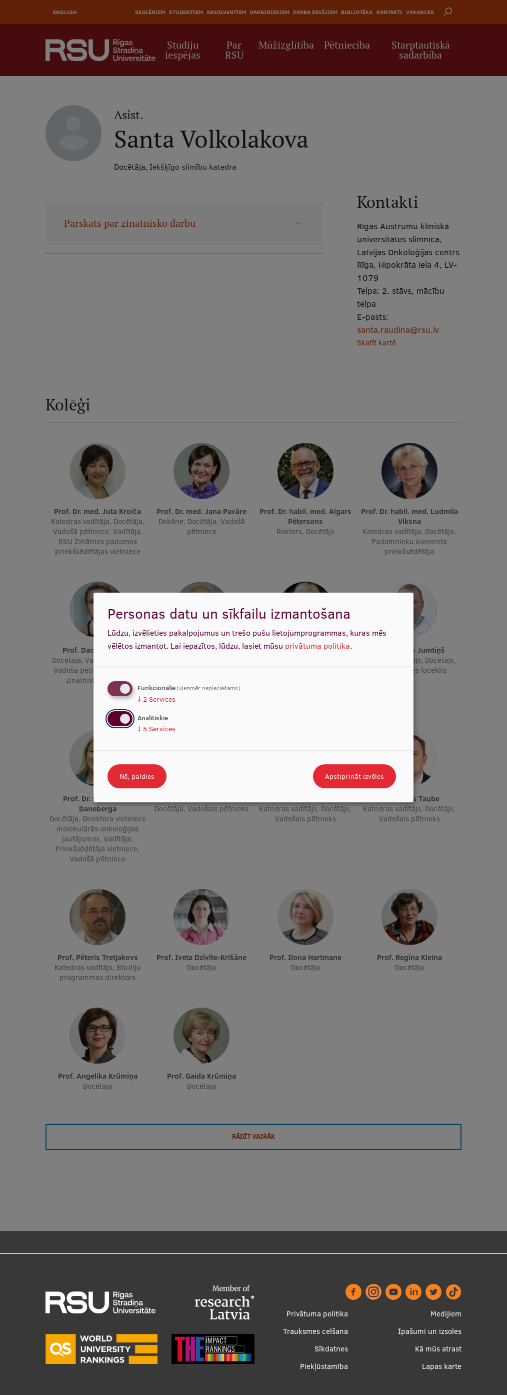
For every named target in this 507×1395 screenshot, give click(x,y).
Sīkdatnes (331, 1348)
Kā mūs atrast (438, 1348)
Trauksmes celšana (315, 1331)
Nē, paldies (137, 776)
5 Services (157, 729)
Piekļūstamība (324, 1366)
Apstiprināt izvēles (354, 776)
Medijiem (446, 1313)
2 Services (157, 699)
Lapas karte (442, 1366)
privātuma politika (317, 645)
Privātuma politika (317, 1313)
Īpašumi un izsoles (430, 1331)
